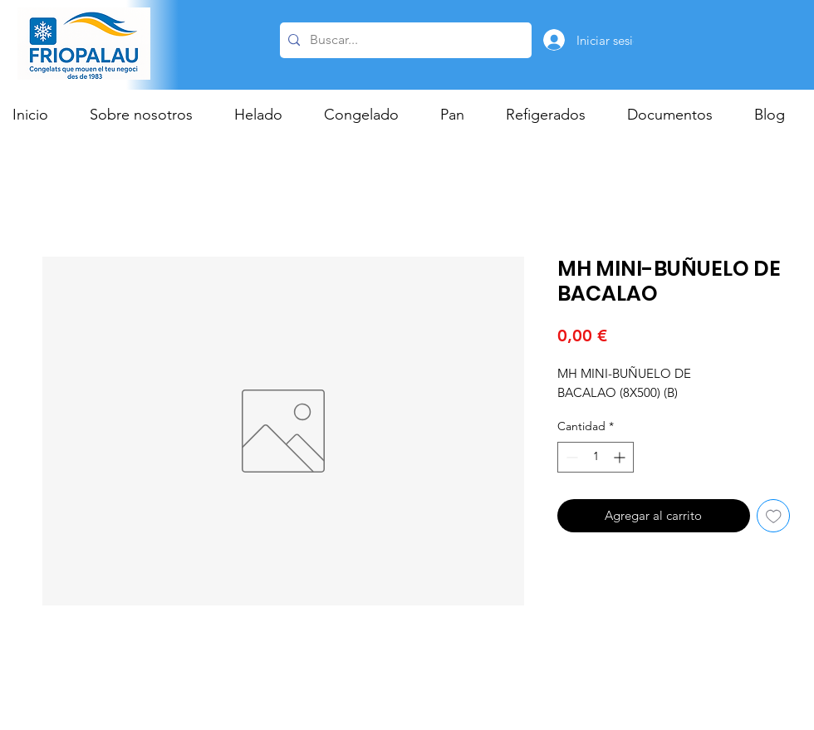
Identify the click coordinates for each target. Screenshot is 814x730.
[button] (266, 114)
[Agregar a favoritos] (774, 516)
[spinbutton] (595, 457)
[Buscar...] (403, 40)
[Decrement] (570, 457)
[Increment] (620, 457)
